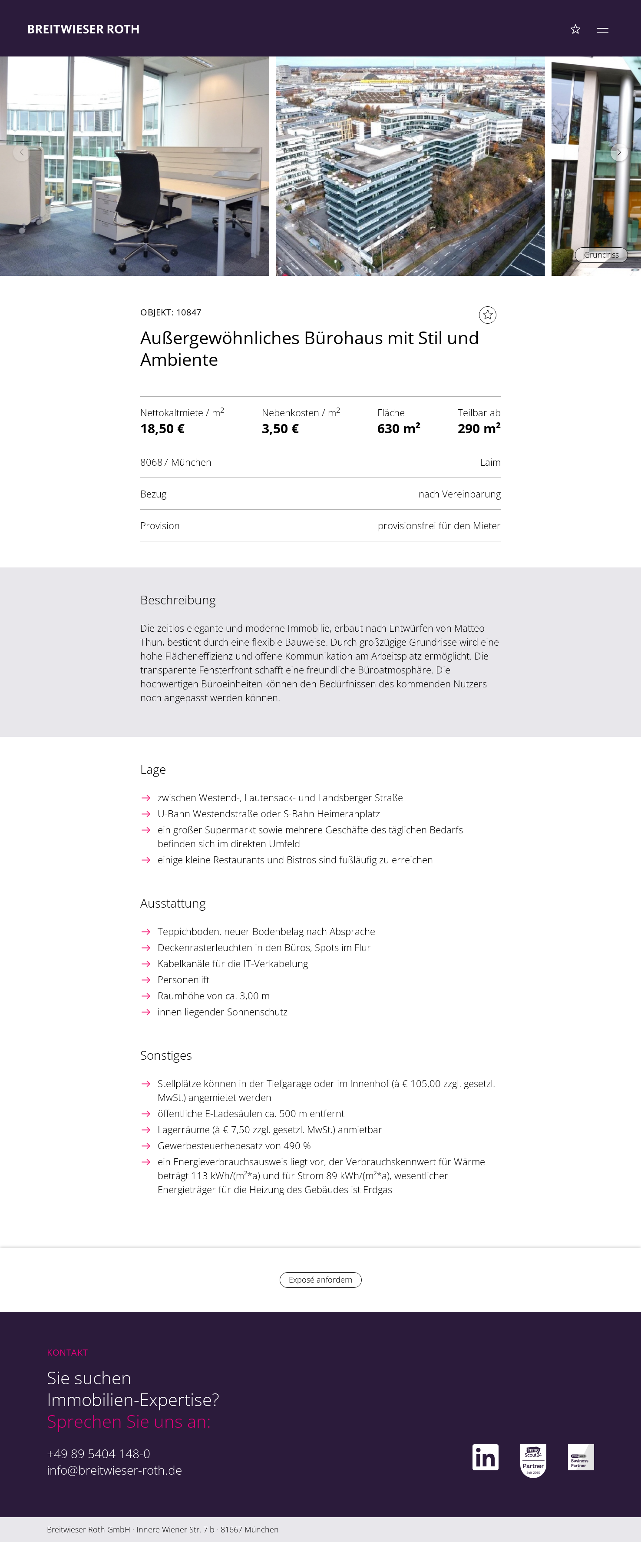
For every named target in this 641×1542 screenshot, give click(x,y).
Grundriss (601, 254)
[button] (619, 152)
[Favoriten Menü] (576, 28)
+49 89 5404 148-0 (98, 1453)
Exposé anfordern (321, 1279)
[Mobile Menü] (602, 28)
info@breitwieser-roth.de (114, 1470)
